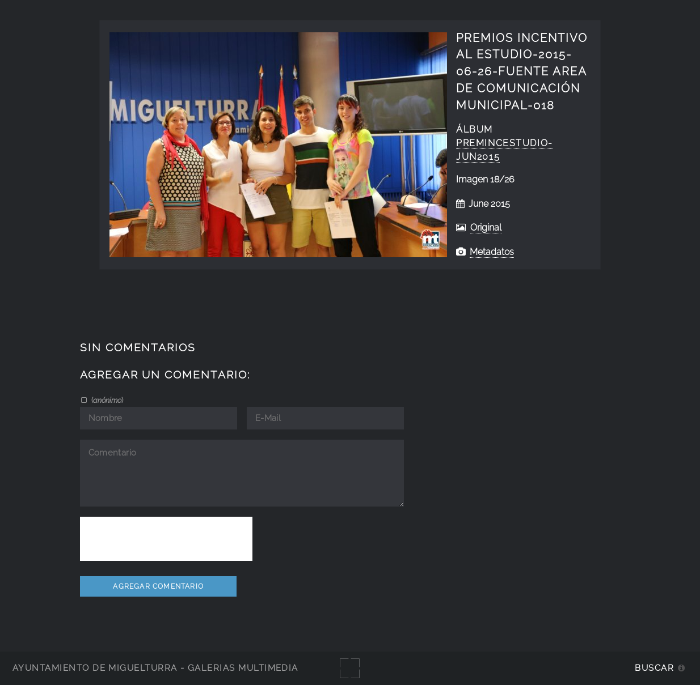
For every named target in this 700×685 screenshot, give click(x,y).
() (106, 400)
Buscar (654, 668)
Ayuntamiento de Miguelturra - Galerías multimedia (155, 668)
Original (485, 227)
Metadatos (492, 251)
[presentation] (166, 539)
